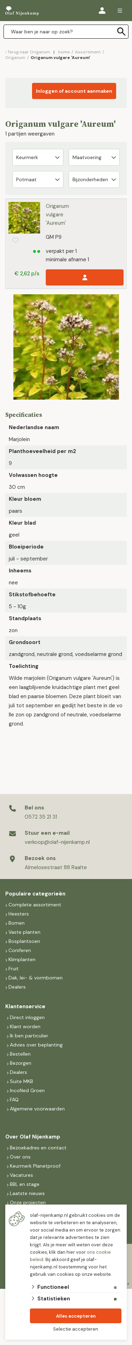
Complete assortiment (35, 904)
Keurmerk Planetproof (35, 1166)
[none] (121, 32)
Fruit (13, 968)
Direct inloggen (27, 1017)
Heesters (18, 914)
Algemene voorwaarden (37, 1108)
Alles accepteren (76, 1316)
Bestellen (20, 1054)
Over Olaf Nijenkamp (32, 1136)
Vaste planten (24, 932)
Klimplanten (22, 959)
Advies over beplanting (36, 1045)
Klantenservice (25, 1006)
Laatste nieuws (27, 1193)
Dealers (17, 987)
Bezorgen (20, 1063)
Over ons (20, 1157)
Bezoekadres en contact (38, 1147)
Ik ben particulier (29, 1035)
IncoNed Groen (27, 1090)
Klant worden (25, 1026)
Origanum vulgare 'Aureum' (57, 215)
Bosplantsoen (24, 941)
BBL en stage (24, 1184)
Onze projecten (28, 1202)
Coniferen (19, 950)
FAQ (14, 1099)
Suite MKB (21, 1081)
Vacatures (21, 1175)
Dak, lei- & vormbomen (35, 978)
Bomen (16, 923)
